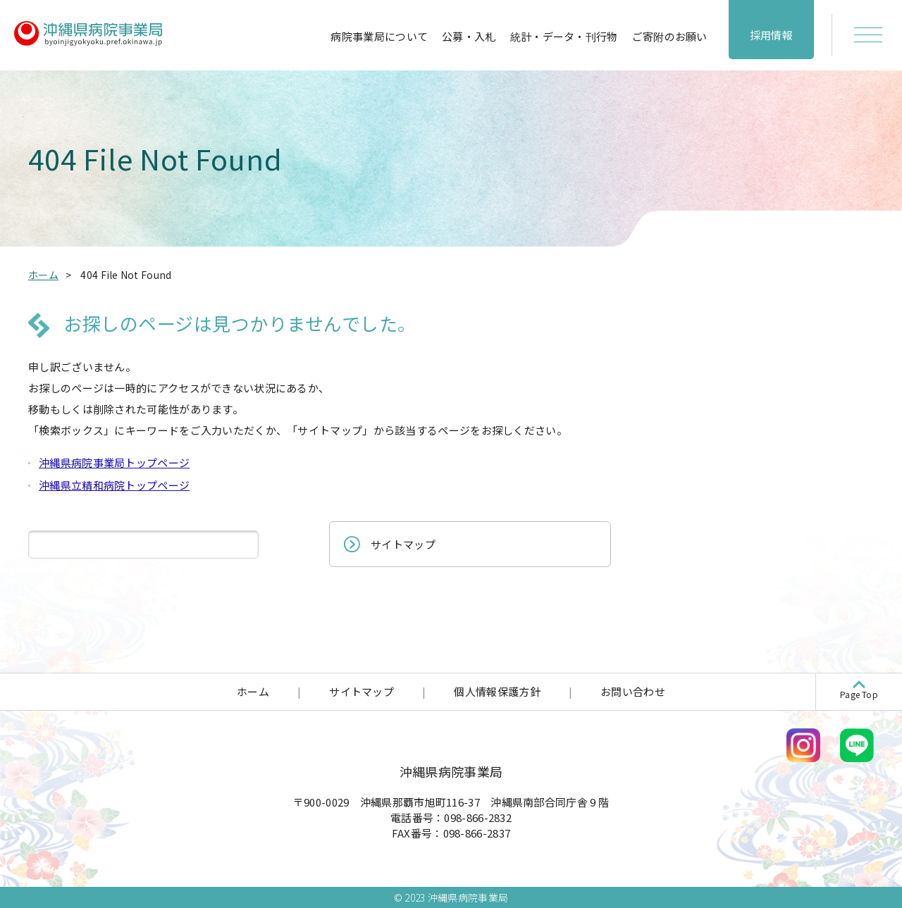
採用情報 (771, 34)
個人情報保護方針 (497, 691)
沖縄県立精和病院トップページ (114, 485)
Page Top (859, 694)
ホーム (253, 691)
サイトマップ (403, 544)
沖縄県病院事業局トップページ (114, 462)
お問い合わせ (632, 691)
